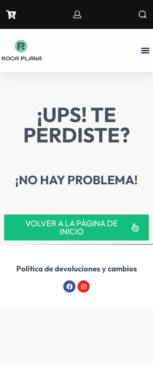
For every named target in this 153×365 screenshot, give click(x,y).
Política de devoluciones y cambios (76, 268)
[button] (145, 50)
